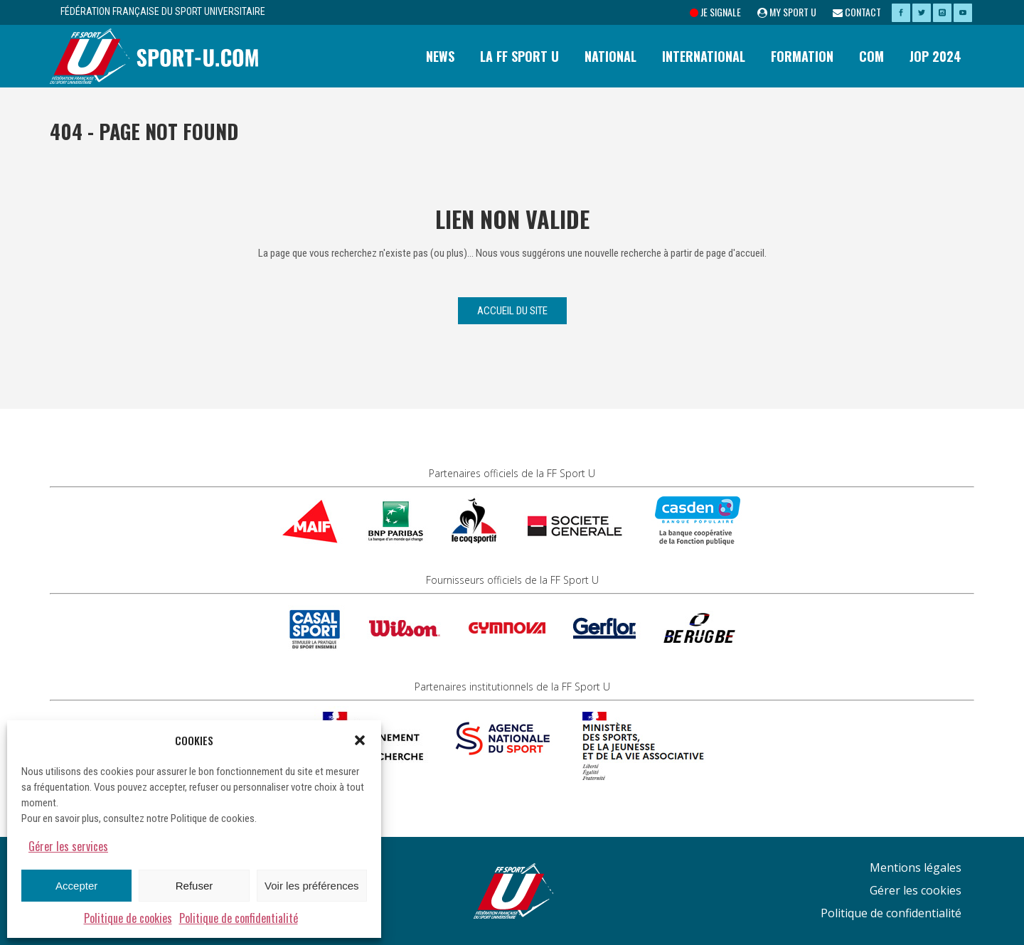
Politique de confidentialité (238, 918)
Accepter (76, 886)
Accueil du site (512, 310)
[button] (360, 740)
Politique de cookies (128, 918)
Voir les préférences (312, 886)
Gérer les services (68, 846)
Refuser (194, 886)
